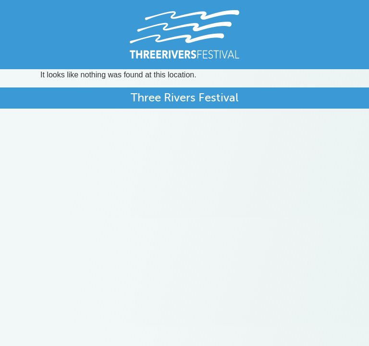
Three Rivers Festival (184, 97)
